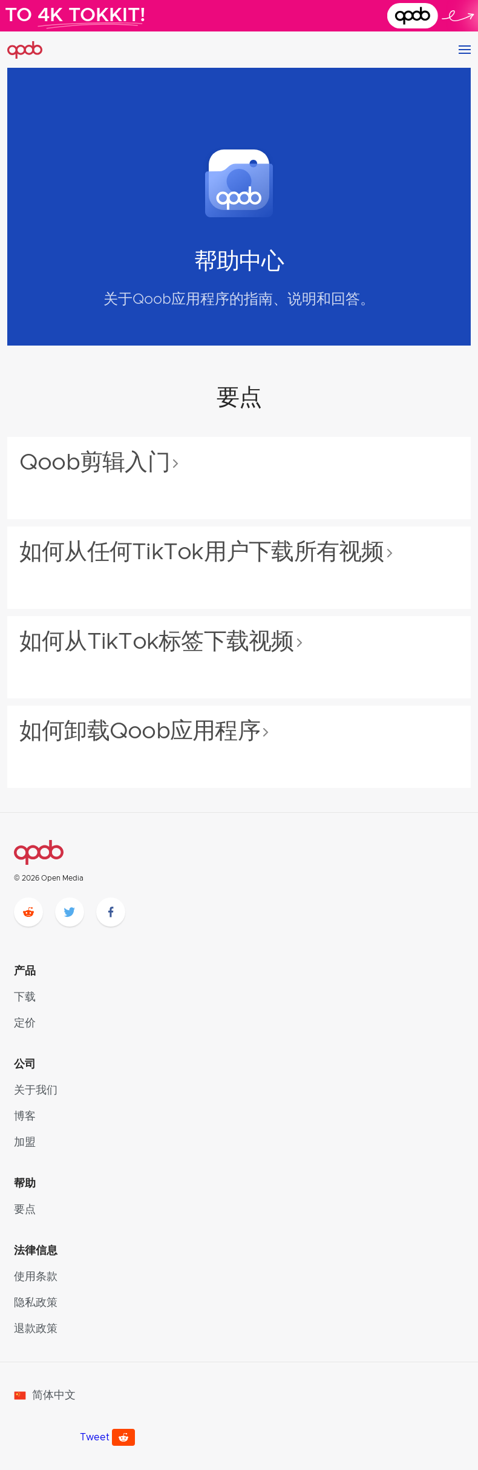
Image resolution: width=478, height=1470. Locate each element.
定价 (25, 1023)
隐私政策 (35, 1303)
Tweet (95, 1437)
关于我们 (35, 1090)
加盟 (25, 1142)
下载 (25, 997)
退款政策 (35, 1329)
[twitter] (69, 912)
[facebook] (110, 912)
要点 (25, 1209)
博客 (25, 1116)
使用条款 (35, 1276)
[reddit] (28, 912)
